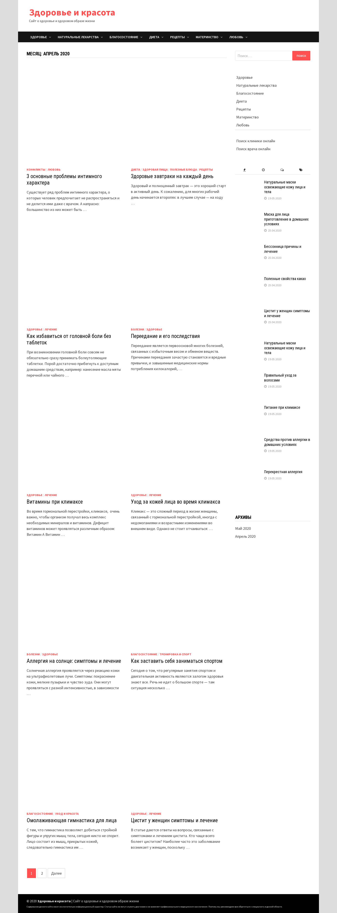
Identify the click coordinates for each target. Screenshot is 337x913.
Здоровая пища (155, 169)
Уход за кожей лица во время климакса (175, 502)
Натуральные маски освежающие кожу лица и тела (284, 187)
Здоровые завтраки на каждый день (172, 176)
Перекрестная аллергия (283, 471)
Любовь (236, 37)
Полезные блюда (183, 169)
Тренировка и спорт (175, 654)
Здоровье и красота (72, 12)
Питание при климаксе (282, 407)
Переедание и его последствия (165, 336)
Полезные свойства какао (285, 278)
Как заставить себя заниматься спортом (176, 661)
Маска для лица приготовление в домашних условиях (286, 219)
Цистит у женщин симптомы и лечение (174, 820)
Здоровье (38, 37)
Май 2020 (243, 528)
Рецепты (177, 37)
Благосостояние (124, 37)
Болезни (137, 329)
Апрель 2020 (245, 536)
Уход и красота (67, 814)
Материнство (207, 37)
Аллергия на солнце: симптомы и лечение (74, 661)
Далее (56, 873)
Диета (154, 37)
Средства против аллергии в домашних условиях (287, 442)
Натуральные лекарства (78, 37)
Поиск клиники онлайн (255, 140)
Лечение (51, 329)
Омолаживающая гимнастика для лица (72, 820)
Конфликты (36, 169)
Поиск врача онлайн (252, 148)
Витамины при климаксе (55, 502)
